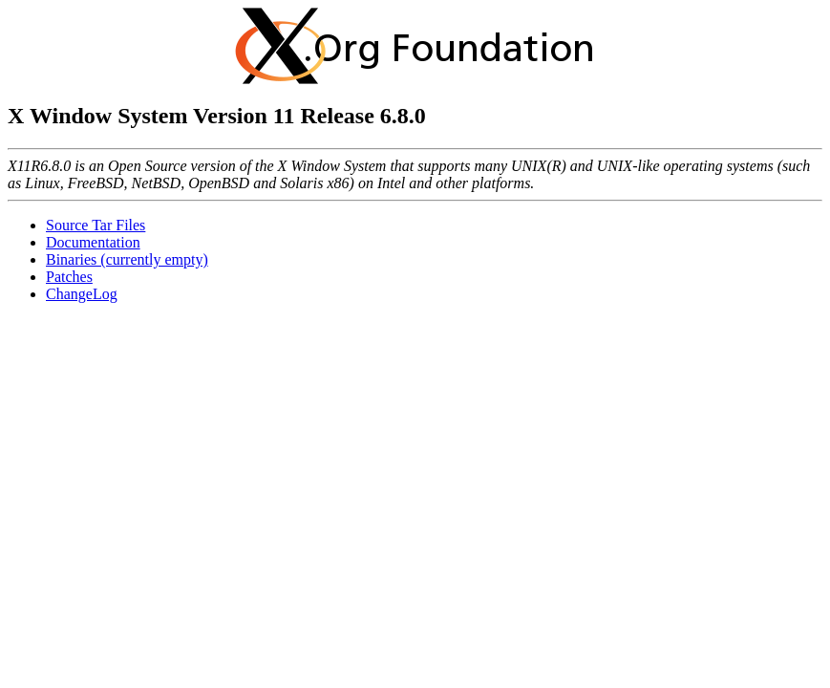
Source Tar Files (95, 225)
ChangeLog (81, 294)
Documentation (93, 242)
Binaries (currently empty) (127, 259)
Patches (69, 277)
